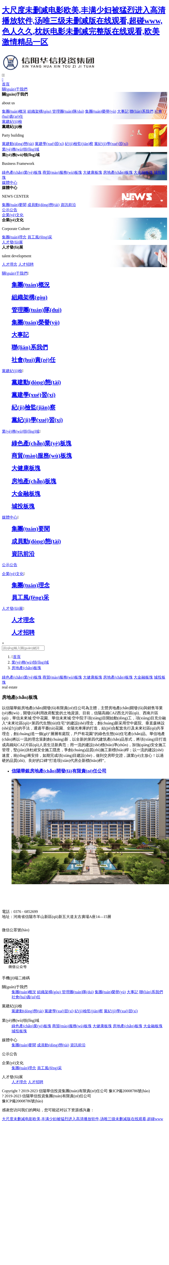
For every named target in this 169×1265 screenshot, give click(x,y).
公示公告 (9, 210)
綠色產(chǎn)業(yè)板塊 (22, 172)
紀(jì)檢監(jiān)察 (79, 144)
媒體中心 (9, 183)
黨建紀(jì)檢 (12, 121)
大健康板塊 (92, 172)
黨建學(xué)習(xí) (49, 144)
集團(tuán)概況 (14, 111)
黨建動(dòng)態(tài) (18, 144)
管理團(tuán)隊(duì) (68, 111)
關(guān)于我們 (14, 89)
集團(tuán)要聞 (14, 205)
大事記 (123, 111)
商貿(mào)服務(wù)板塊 (62, 172)
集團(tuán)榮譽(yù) (100, 111)
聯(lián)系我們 (141, 111)
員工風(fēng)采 (39, 237)
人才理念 (9, 264)
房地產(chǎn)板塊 (118, 172)
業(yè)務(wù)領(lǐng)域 (20, 149)
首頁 (6, 84)
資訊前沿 (68, 205)
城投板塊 (19, 1031)
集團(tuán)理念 (14, 237)
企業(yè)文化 (13, 215)
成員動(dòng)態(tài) (43, 205)
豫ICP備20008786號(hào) (129, 1091)
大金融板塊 (143, 172)
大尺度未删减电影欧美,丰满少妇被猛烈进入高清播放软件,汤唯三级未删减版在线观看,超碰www (82, 1119)
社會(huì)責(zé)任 (26, 997)
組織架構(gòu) (39, 111)
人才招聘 (26, 264)
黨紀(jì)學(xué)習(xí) (111, 144)
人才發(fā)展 (12, 242)
